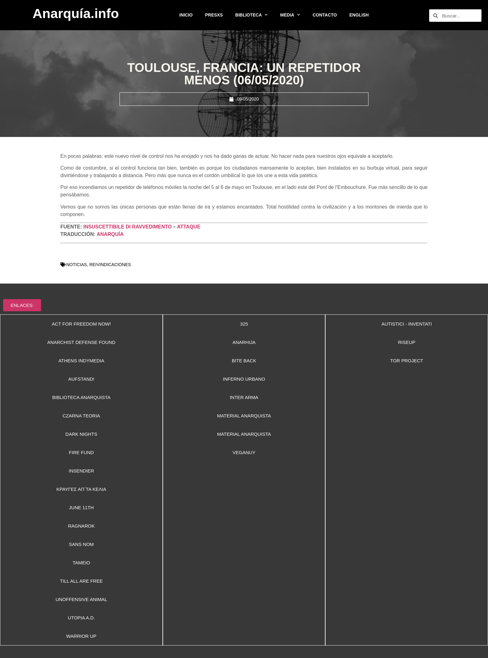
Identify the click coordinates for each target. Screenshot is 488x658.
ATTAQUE (188, 226)
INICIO (186, 14)
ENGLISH (359, 14)
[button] (244, 379)
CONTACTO (324, 14)
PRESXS (214, 14)
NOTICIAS (76, 264)
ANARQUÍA (110, 234)
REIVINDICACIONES (110, 264)
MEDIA (290, 15)
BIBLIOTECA (251, 15)
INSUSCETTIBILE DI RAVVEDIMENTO (127, 226)
